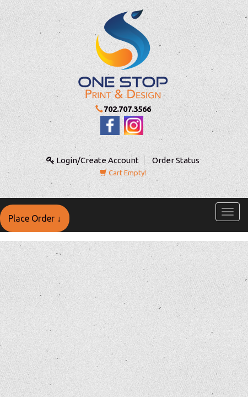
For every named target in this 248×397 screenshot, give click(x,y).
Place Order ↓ (34, 218)
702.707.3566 (127, 109)
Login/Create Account (92, 160)
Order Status (176, 160)
